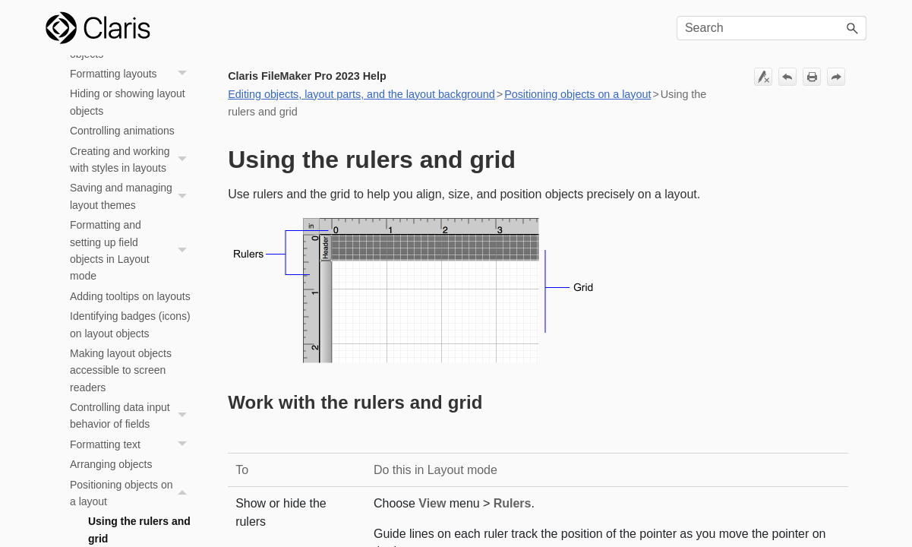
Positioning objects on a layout (132, 493)
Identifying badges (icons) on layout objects (130, 324)
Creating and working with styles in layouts (132, 160)
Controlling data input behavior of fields (132, 416)
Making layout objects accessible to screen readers (121, 370)
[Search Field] (771, 28)
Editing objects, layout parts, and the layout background (361, 94)
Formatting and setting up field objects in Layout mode (132, 251)
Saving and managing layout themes (132, 196)
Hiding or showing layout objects (127, 101)
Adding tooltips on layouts (130, 296)
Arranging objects (111, 464)
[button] (852, 28)
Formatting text (132, 444)
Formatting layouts (132, 73)
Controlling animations (122, 131)
